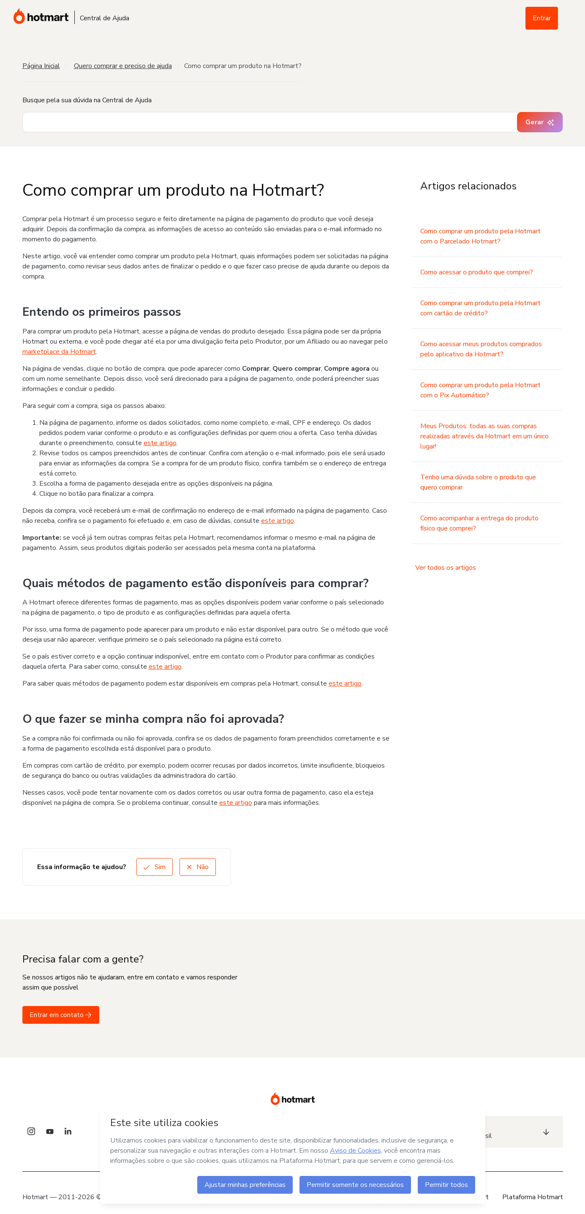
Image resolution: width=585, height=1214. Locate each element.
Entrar (542, 18)
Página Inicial (41, 66)
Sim (155, 867)
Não (198, 867)
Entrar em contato (61, 1015)
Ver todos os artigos (445, 567)
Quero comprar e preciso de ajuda (123, 66)
